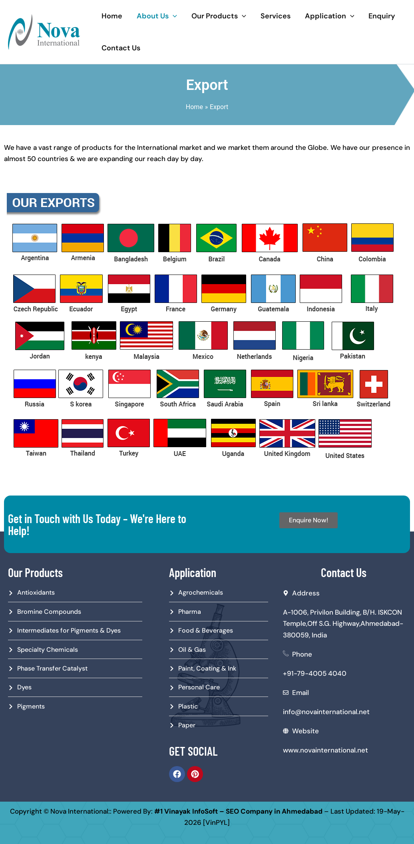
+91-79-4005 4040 (314, 673)
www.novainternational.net (325, 750)
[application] (173, 16)
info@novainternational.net (326, 711)
